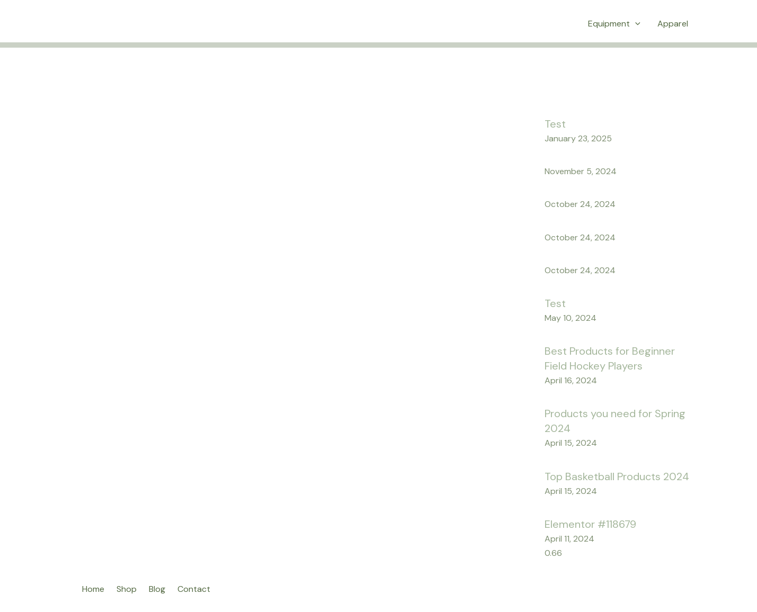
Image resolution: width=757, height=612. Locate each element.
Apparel (672, 23)
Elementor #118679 (590, 524)
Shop (127, 589)
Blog (157, 589)
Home (93, 589)
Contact (193, 589)
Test (555, 124)
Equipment (614, 23)
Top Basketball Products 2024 (617, 476)
